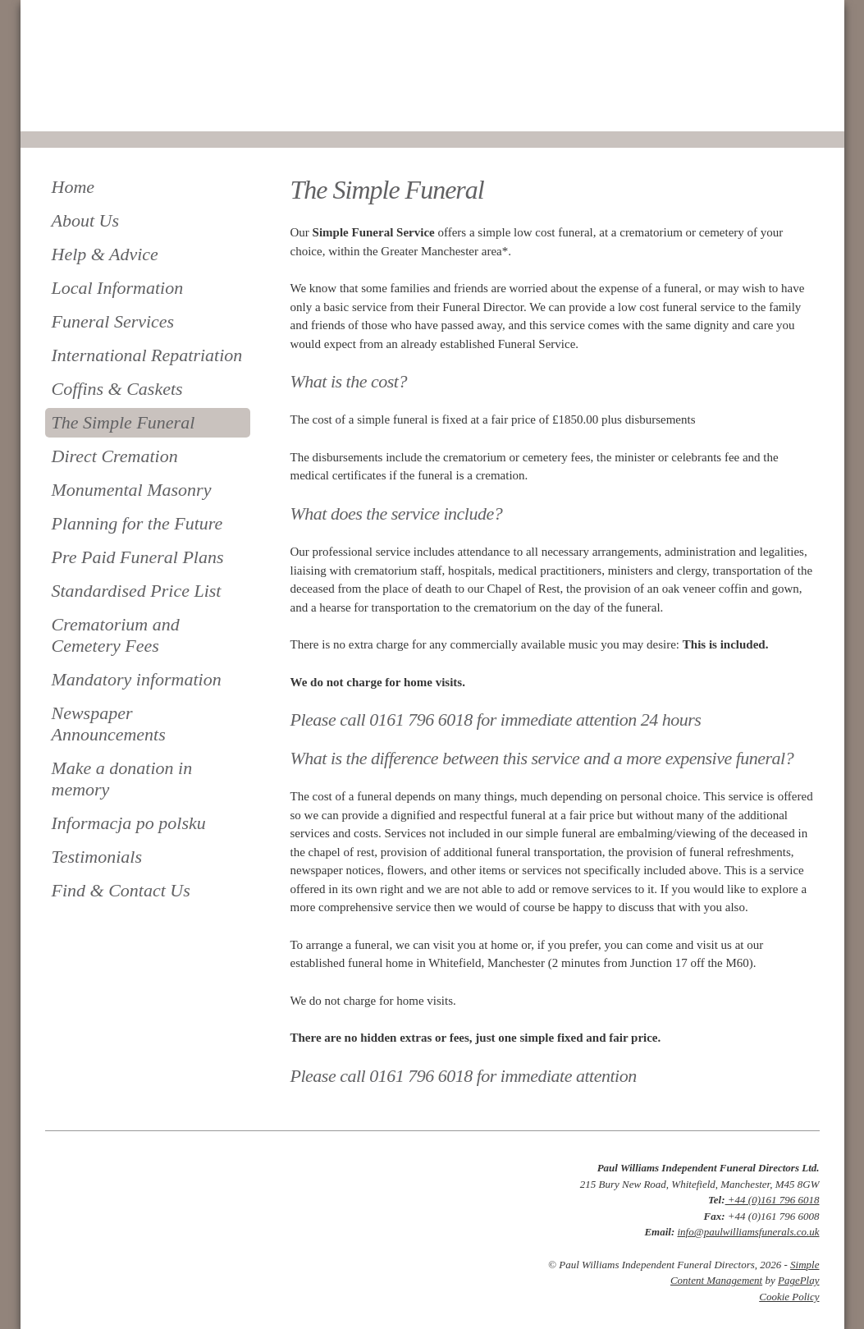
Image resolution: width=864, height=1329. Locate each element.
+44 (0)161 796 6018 (772, 1200)
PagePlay (799, 1280)
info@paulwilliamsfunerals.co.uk (748, 1232)
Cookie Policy (789, 1296)
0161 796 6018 (100, 109)
